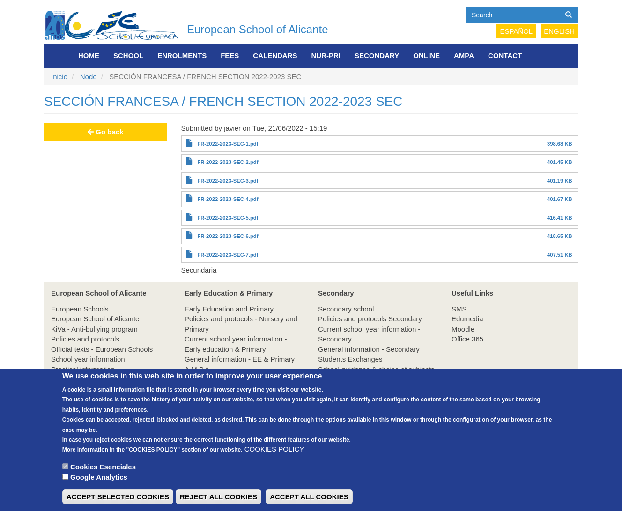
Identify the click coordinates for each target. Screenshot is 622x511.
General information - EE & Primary (240, 359)
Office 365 (467, 339)
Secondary (377, 55)
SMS (459, 309)
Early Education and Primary (229, 309)
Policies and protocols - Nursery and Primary (241, 324)
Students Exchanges (350, 359)
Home (88, 55)
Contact (505, 55)
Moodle (463, 329)
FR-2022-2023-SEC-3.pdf (227, 181)
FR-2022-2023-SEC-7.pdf (227, 255)
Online (426, 55)
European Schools (80, 309)
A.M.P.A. (198, 369)
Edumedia (467, 319)
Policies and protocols (85, 339)
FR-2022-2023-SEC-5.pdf (227, 218)
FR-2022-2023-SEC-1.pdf (227, 144)
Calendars (275, 55)
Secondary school (346, 309)
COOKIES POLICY (274, 462)
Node (88, 77)
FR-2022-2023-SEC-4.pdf (227, 199)
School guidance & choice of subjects (376, 369)
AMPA (464, 55)
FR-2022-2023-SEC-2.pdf (227, 162)
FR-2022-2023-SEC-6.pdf (227, 236)
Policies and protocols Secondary (370, 319)
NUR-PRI (326, 55)
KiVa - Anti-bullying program (94, 329)
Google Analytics (98, 490)
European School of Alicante (257, 29)
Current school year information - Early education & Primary (236, 344)
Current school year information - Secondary (369, 334)
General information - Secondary (369, 349)
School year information (88, 359)
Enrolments (182, 55)
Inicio (59, 77)
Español (516, 31)
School (128, 55)
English (559, 31)
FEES (230, 55)
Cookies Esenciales (103, 479)
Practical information (83, 369)
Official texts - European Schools (102, 349)
